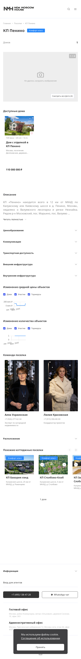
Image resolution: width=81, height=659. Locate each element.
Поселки (18, 23)
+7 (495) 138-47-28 (21, 598)
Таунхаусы (36, 294)
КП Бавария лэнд (17, 529)
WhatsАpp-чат (60, 598)
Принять (40, 647)
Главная (7, 23)
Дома (9, 294)
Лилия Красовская (56, 466)
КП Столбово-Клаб (52, 529)
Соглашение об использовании (40, 638)
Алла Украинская (16, 466)
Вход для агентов (12, 586)
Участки (21, 294)
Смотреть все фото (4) (62, 96)
